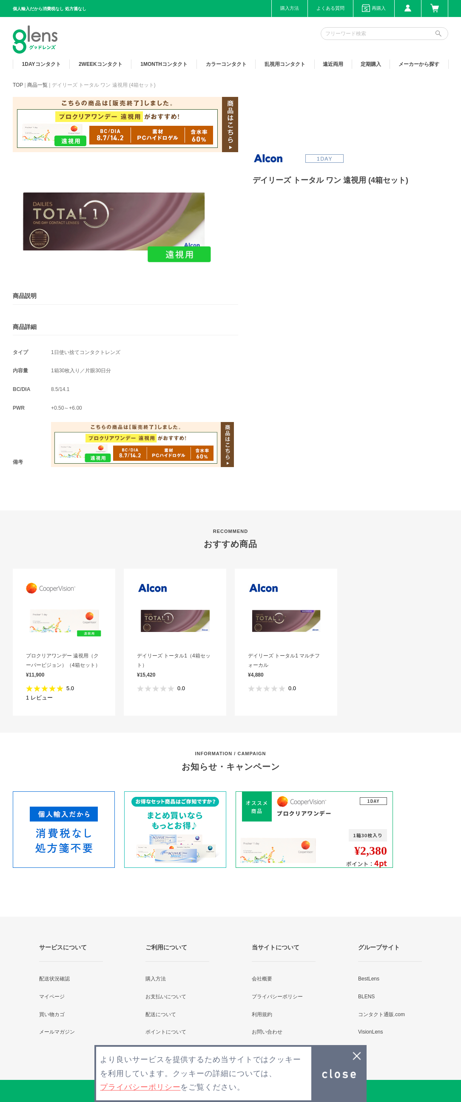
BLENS (366, 997)
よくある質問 (330, 8)
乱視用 (285, 64)
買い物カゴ (52, 1014)
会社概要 (262, 979)
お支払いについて (165, 997)
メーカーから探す (418, 64)
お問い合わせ (267, 1032)
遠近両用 (333, 64)
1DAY (41, 64)
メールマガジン (57, 1032)
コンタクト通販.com (381, 1014)
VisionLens (370, 1032)
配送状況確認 (54, 979)
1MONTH (164, 64)
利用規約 (262, 1014)
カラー (226, 64)
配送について (160, 1014)
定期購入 (371, 64)
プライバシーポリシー (277, 997)
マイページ (52, 997)
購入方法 (289, 8)
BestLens (368, 979)
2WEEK (100, 64)
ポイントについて (165, 1032)
